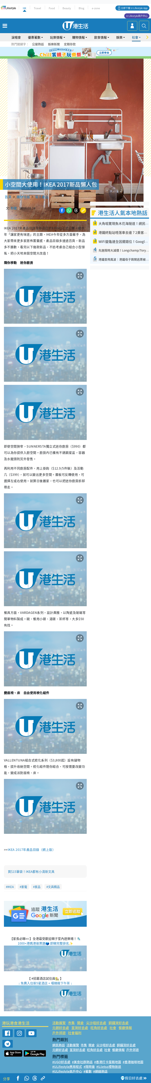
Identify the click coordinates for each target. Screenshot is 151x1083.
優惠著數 (34, 37)
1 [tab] (67, 53)
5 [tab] (82, 53)
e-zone (96, 8)
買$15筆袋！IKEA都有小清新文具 (31, 871)
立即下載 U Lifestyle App (134, 8)
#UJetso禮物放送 (108, 1066)
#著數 (88, 1071)
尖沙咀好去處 (96, 1022)
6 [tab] (86, 53)
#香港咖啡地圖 (133, 1061)
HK (24, 8)
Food (52, 8)
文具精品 (54, 887)
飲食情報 (100, 37)
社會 (135, 37)
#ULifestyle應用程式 (67, 1066)
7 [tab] (74, 58)
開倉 (80, 1022)
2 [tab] (71, 53)
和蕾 (14, 208)
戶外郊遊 (59, 1032)
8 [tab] (78, 58)
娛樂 (119, 37)
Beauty (67, 8)
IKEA (10, 887)
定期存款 (70, 44)
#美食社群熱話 (82, 1061)
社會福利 (74, 1032)
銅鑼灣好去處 (119, 1022)
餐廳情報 (125, 1027)
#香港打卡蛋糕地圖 (107, 1061)
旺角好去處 (98, 1027)
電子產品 (41, 196)
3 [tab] (74, 53)
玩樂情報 (56, 37)
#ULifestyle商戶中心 (67, 1071)
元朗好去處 (60, 1027)
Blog (81, 8)
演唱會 (16, 37)
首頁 (8, 196)
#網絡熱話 (100, 1071)
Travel (37, 8)
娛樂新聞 (54, 44)
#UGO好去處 (61, 1061)
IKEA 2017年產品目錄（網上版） (31, 849)
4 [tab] (78, 53)
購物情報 (78, 37)
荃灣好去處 (79, 1027)
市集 (71, 1022)
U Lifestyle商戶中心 (136, 16)
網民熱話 (58, 1045)
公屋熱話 (38, 44)
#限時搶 (89, 1066)
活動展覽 (59, 1022)
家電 (24, 887)
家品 (38, 887)
